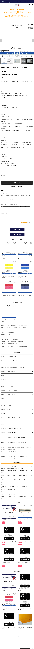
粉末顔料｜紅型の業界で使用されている (9, 371)
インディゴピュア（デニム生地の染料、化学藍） (11, 383)
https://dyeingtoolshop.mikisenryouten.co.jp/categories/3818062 (15, 206)
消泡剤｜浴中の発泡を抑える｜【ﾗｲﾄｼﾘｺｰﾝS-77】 (11, 428)
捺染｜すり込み (4, 421)
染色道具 (3, 398)
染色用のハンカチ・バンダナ (7, 386)
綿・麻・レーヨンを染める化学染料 (8, 356)
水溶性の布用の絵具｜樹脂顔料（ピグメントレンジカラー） (13, 367)
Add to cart (17, 182)
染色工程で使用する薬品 (6, 405)
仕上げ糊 (3, 413)
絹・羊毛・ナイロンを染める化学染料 (9, 360)
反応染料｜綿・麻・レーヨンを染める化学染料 (10, 364)
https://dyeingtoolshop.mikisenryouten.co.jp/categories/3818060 (15, 195)
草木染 (2, 375)
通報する (31, 217)
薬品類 (2, 424)
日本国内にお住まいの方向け (17, 186)
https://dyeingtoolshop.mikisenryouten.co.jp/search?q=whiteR (15, 95)
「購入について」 (16, 479)
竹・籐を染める (4, 379)
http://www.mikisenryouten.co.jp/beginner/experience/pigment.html (16, 214)
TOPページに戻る (17, 234)
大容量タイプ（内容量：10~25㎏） (8, 394)
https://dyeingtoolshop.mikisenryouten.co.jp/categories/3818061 (15, 200)
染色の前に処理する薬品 (6, 402)
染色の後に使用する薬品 (6, 409)
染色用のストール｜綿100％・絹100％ (9, 390)
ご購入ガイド (17, 229)
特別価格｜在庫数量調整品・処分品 (8, 432)
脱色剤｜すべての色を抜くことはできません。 (10, 417)
